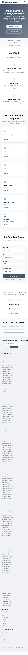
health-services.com (6, 490)
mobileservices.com (6, 369)
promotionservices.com (7, 504)
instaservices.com (6, 595)
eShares (4, 615)
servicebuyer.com (6, 576)
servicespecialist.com (7, 550)
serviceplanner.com (6, 564)
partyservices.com (6, 585)
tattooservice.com (6, 593)
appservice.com (5, 482)
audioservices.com (6, 498)
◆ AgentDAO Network (14, 308)
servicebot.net (5, 597)
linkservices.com (6, 496)
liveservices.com (6, 468)
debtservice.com (6, 605)
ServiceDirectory (6, 641)
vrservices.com (5, 599)
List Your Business (14, 31)
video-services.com (6, 513)
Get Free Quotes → (14, 26)
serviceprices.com (6, 570)
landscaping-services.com (8, 416)
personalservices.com (7, 461)
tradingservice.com (6, 502)
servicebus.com (5, 398)
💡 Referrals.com (6, 635)
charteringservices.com (7, 435)
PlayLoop (4, 619)
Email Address (6, 254)
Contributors (5, 617)
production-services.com (7, 511)
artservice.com (5, 591)
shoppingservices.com (7, 582)
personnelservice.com (7, 377)
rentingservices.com (6, 428)
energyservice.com (6, 391)
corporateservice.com (7, 478)
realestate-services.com (7, 439)
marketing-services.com (7, 507)
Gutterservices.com (10, 2)
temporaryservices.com (7, 457)
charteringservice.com (7, 437)
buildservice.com (6, 433)
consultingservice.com (7, 402)
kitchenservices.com (6, 410)
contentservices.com (6, 476)
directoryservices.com (7, 484)
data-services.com (6, 527)
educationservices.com (7, 373)
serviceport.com (5, 566)
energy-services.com (7, 525)
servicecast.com (6, 554)
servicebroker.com (6, 543)
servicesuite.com (6, 548)
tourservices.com (6, 587)
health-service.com (6, 492)
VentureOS (4, 613)
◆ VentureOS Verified (14, 304)
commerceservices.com (7, 486)
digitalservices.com (6, 363)
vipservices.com (5, 465)
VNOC (3, 639)
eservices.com (5, 357)
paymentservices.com (7, 359)
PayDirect (4, 623)
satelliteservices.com (6, 443)
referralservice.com (6, 578)
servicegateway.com (6, 562)
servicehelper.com (6, 558)
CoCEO (4, 621)
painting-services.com (7, 408)
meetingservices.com (7, 375)
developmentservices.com (8, 505)
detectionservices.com (7, 449)
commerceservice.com (7, 488)
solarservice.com (6, 394)
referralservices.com (6, 580)
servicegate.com (6, 560)
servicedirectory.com (6, 529)
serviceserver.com (6, 400)
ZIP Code (5, 261)
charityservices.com (6, 589)
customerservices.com (7, 381)
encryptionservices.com (7, 445)
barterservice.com (6, 583)
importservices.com (6, 500)
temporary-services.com (7, 455)
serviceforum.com (6, 546)
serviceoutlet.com (6, 572)
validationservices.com (7, 451)
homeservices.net (6, 426)
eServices (4, 625)
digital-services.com (6, 515)
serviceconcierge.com (7, 556)
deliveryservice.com (6, 389)
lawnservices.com (6, 404)
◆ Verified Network (14, 313)
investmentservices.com (7, 393)
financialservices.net (6, 396)
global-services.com (6, 519)
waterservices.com (6, 422)
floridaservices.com (6, 447)
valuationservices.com (7, 453)
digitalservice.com (6, 371)
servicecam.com (6, 568)
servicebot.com (5, 539)
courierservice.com (6, 387)
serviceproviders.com (7, 365)
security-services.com (7, 430)
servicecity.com (5, 537)
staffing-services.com (7, 459)
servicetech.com (6, 467)
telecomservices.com (7, 480)
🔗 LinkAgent (5, 632)
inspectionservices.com (7, 412)
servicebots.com (6, 541)
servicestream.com (6, 544)
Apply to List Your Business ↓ (14, 331)
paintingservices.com (7, 406)
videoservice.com (6, 472)
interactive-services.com (7, 517)
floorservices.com (6, 420)
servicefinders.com (6, 574)
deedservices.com (6, 431)
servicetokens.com (6, 603)
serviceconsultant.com (7, 552)
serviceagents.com (6, 531)
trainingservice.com (6, 494)
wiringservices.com (6, 424)
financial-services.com (7, 523)
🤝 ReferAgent (5, 637)
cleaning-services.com (7, 414)
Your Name (6, 247)
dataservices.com (6, 355)
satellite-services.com (7, 441)
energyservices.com (6, 383)
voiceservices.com (6, 463)
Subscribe (14, 346)
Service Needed (7, 268)
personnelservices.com (7, 379)
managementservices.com (8, 470)
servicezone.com (6, 385)
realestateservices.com (7, 367)
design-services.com (6, 509)
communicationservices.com (8, 474)
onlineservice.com (6, 361)
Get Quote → (6, 139)
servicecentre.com (6, 535)
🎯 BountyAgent (5, 633)
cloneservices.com (6, 601)
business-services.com (7, 521)
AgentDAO (4, 611)
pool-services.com (6, 418)
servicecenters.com (6, 533)
